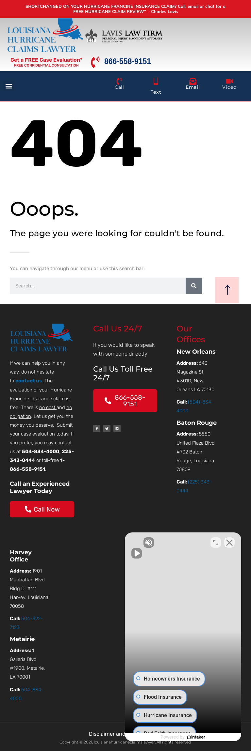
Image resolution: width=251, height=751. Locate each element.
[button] (8, 86)
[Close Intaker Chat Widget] (229, 542)
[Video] (229, 81)
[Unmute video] (135, 542)
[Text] (155, 81)
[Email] (192, 81)
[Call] (119, 81)
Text (156, 92)
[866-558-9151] (95, 62)
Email (193, 87)
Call (119, 87)
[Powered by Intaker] (195, 737)
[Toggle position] (215, 542)
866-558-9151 (127, 61)
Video (229, 87)
